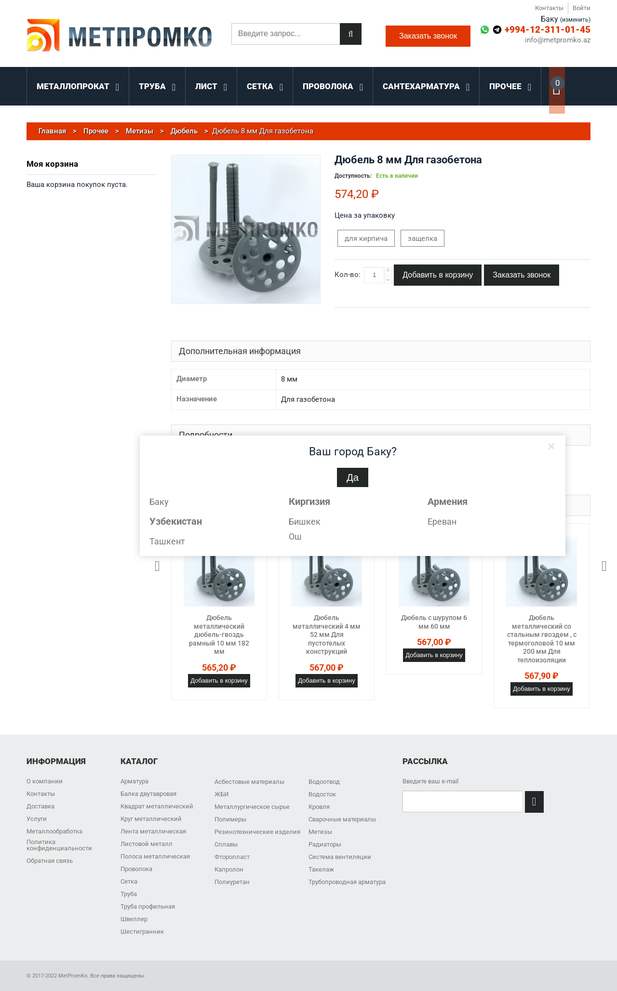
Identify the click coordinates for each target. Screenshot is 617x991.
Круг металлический (151, 819)
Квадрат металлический (157, 806)
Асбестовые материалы (249, 782)
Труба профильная (148, 906)
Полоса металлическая (155, 856)
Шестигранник (142, 931)
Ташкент (167, 541)
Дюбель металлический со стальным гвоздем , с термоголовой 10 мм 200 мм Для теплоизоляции (542, 639)
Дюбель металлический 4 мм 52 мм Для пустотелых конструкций (327, 634)
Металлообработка (54, 831)
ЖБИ (221, 794)
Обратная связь (50, 861)
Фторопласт (232, 857)
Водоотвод (324, 782)
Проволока (136, 869)
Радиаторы (324, 844)
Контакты (549, 8)
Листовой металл (147, 844)
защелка (422, 238)
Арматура (134, 781)
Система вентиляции (339, 857)
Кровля (319, 807)
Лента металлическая (153, 831)
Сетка (129, 881)
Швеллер (134, 919)
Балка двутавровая (148, 794)
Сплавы (226, 844)
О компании (45, 781)
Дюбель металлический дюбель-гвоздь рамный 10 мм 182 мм (219, 634)
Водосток (322, 794)
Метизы (320, 832)
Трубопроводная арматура (347, 882)
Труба (129, 894)
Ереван (442, 521)
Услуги (37, 819)
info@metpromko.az (557, 40)
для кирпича (366, 238)
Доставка (40, 806)
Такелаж (321, 869)
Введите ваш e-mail (430, 781)
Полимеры (230, 819)
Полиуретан (232, 882)
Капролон (229, 869)
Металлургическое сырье (252, 807)
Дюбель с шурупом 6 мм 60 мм (434, 622)
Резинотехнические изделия (257, 832)
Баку (159, 502)
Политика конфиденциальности (59, 845)
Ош (295, 536)
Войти (581, 8)
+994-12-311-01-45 (547, 29)
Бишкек (305, 521)
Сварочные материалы (342, 819)
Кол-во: (348, 274)
